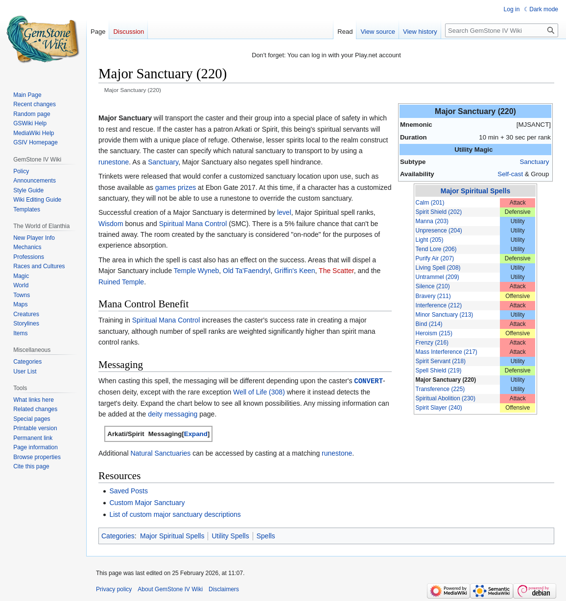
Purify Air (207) (435, 258)
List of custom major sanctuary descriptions (174, 514)
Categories (118, 535)
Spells (266, 535)
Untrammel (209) (437, 277)
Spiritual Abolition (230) (445, 398)
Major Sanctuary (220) (446, 379)
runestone (113, 162)
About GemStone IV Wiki (170, 588)
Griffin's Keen (294, 271)
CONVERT (368, 380)
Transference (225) (440, 389)
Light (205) (430, 239)
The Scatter (336, 271)
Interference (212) (439, 305)
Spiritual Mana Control (193, 224)
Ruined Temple (121, 282)
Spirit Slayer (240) (439, 407)
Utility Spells (230, 535)
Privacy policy (114, 588)
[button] (196, 433)
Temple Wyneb (196, 271)
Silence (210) (433, 286)
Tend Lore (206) (436, 249)
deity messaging (172, 413)
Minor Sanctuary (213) (444, 314)
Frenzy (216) (432, 342)
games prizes (175, 187)
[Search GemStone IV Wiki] (501, 30)
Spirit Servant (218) (441, 361)
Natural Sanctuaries (160, 453)
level (284, 212)
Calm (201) (430, 202)
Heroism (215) (434, 333)
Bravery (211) (433, 296)
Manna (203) (432, 221)
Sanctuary (534, 161)
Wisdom (110, 224)
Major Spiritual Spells (475, 191)
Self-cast (510, 174)
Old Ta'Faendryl (246, 271)
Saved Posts (128, 490)
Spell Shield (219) (439, 370)
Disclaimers (224, 588)
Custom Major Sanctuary (147, 502)
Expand (196, 433)
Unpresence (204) (439, 230)
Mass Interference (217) (446, 351)
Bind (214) (429, 324)
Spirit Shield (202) (439, 211)
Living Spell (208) (438, 267)
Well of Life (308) (259, 391)
